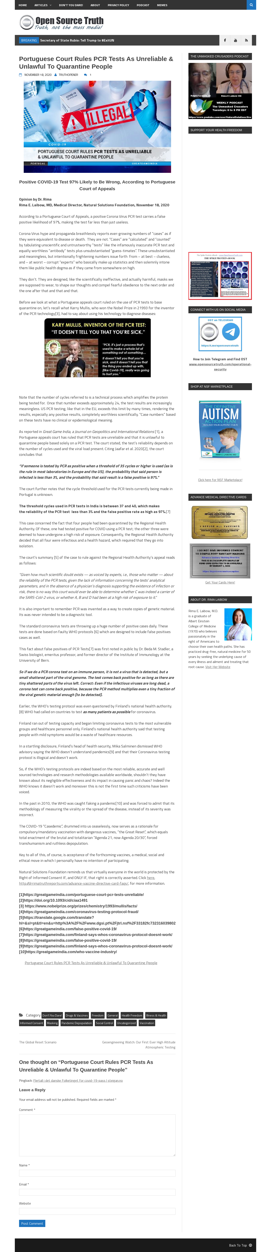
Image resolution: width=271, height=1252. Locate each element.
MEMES (162, 5)
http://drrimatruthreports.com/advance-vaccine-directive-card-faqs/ (73, 883)
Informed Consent (31, 1023)
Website (25, 1203)
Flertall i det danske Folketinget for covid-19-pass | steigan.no (78, 1080)
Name (24, 1165)
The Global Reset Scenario (38, 1042)
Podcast (143, 5)
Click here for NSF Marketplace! (220, 479)
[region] (220, 432)
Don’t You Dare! (71, 5)
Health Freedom (132, 1015)
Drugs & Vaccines (77, 1015)
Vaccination (147, 1023)
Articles (43, 5)
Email (24, 1184)
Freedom (98, 1015)
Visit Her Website (217, 666)
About (95, 5)
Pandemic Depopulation (77, 1023)
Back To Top (240, 1245)
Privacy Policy (118, 5)
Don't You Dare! (52, 1015)
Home (23, 5)
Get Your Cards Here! (220, 544)
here (150, 877)
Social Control (104, 1023)
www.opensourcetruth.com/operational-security (220, 367)
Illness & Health (156, 1015)
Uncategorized (126, 1023)
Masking (52, 1023)
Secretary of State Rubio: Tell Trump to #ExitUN (77, 40)
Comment (27, 1109)
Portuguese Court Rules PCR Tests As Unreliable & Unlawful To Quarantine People (91, 963)
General (113, 1015)
